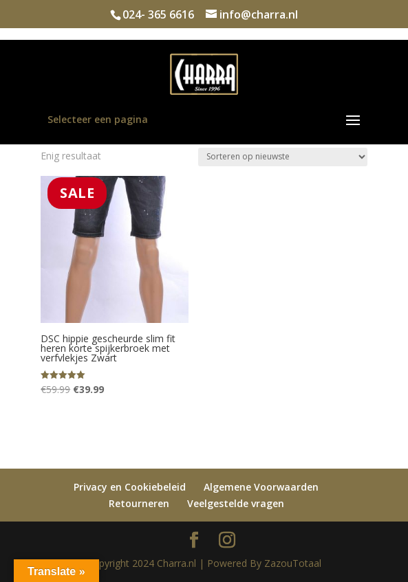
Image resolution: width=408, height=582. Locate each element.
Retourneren (139, 503)
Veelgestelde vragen (235, 503)
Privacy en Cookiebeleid (130, 486)
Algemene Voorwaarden (261, 486)
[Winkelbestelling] (282, 157)
